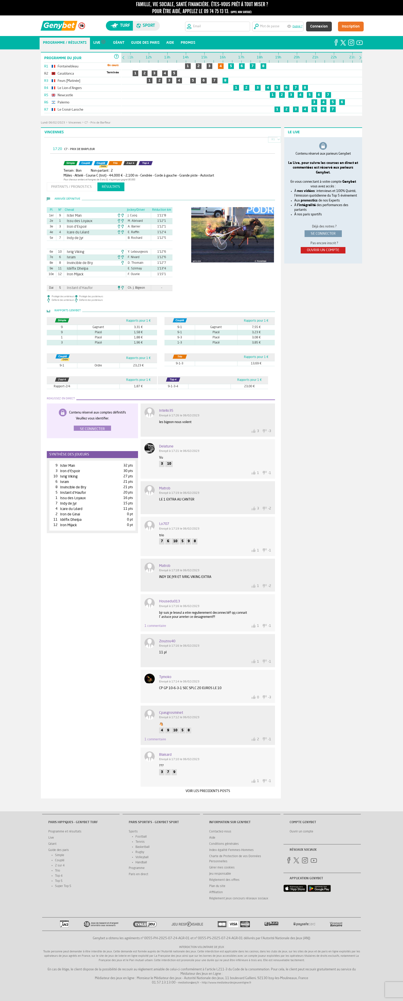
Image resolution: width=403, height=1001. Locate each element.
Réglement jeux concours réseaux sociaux (238, 898)
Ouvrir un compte (301, 831)
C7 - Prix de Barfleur (98, 122)
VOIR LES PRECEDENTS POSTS (208, 791)
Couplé (60, 860)
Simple (59, 855)
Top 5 (58, 881)
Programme (137, 868)
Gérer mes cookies (222, 867)
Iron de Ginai (70, 514)
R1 (273, 139)
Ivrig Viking (74, 252)
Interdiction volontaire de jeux (201, 947)
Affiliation (216, 892)
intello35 (166, 410)
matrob (164, 488)
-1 (269, 473)
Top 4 (58, 875)
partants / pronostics (71, 187)
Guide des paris (58, 850)
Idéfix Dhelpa (75, 268)
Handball (141, 862)
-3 (269, 431)
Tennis (140, 842)
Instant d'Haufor (77, 288)
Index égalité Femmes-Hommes (231, 850)
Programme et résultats (64, 831)
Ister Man (73, 215)
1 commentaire (155, 626)
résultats (111, 187)
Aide (212, 837)
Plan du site (217, 886)
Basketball (142, 847)
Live (51, 837)
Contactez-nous (220, 831)
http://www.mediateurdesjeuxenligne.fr (226, 982)
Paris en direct (138, 874)
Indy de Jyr (73, 238)
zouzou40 (167, 641)
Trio (57, 870)
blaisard (165, 755)
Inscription (351, 26)
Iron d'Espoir (75, 227)
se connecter (323, 233)
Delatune (166, 446)
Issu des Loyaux (77, 221)
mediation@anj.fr (188, 982)
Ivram (70, 257)
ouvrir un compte (323, 250)
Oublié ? (297, 26)
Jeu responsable (220, 873)
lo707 (164, 524)
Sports (133, 831)
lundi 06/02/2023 (53, 122)
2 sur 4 (60, 865)
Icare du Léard (76, 232)
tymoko (165, 677)
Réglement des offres (224, 880)
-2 (269, 508)
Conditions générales (224, 844)
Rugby (139, 852)
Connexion (319, 26)
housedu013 (169, 601)
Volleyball (142, 857)
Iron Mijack (73, 274)
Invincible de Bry (77, 263)
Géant (52, 844)
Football (141, 836)
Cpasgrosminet (171, 713)
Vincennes (74, 122)
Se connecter (92, 429)
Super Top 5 (63, 886)
